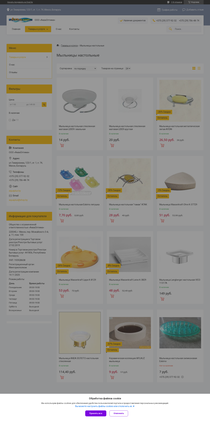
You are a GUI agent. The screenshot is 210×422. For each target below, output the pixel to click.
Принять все (95, 413)
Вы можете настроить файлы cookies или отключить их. (104, 406)
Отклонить (119, 413)
